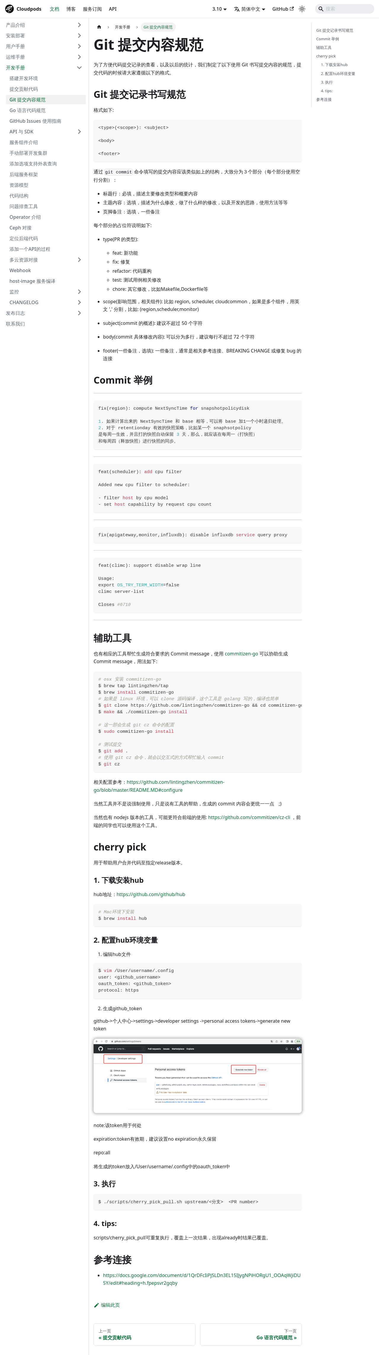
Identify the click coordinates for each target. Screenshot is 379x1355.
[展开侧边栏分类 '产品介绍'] (79, 25)
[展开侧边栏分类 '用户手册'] (79, 46)
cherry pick (326, 56)
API (113, 9)
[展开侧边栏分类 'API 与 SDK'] (79, 131)
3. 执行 (327, 82)
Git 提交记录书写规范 (334, 30)
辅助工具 (324, 47)
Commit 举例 (327, 39)
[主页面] (99, 27)
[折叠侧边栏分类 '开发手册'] (79, 67)
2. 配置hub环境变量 (338, 73)
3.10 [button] (217, 9)
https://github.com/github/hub (151, 894)
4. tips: (327, 90)
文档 (54, 9)
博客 (71, 9)
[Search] (344, 9)
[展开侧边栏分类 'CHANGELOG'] (79, 302)
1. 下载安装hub (334, 64)
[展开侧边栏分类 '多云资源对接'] (79, 259)
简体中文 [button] (247, 9)
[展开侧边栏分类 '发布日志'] (79, 313)
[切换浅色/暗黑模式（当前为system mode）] (302, 9)
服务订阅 (92, 9)
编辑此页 (107, 1305)
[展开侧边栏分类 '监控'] (79, 291)
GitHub (283, 9)
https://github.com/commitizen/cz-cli (249, 817)
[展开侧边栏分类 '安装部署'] (79, 35)
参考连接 (324, 99)
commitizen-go (241, 653)
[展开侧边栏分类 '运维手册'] (79, 57)
